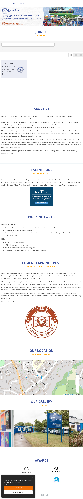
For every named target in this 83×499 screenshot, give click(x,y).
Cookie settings (18, 492)
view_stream (75, 54)
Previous (4, 428)
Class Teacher (7, 64)
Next (79, 428)
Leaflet (65, 394)
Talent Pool (21, 3)
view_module (70, 54)
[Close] (33, 478)
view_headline (80, 54)
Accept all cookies (18, 488)
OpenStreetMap (71, 394)
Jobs (14, 3)
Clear (2, 49)
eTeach (41, 495)
